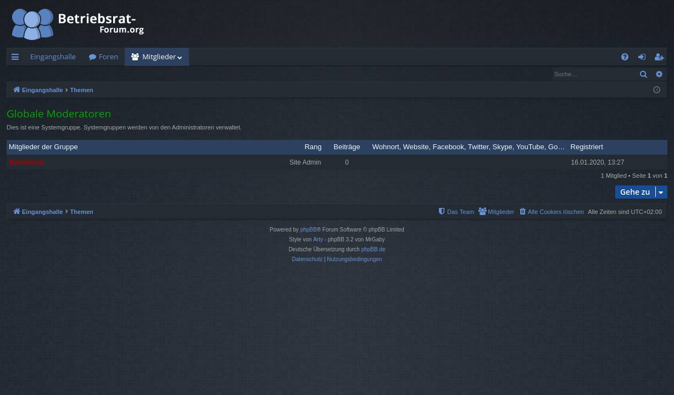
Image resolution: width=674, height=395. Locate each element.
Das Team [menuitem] (134, 73)
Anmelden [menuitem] (644, 59)
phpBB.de (373, 250)
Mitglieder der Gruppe (43, 147)
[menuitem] (624, 57)
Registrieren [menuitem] (661, 59)
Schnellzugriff (17, 59)
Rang (312, 147)
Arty (318, 240)
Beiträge (346, 147)
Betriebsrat (26, 163)
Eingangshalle (53, 56)
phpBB (308, 230)
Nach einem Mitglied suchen (59, 73)
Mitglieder (159, 56)
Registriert (587, 147)
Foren (108, 56)
